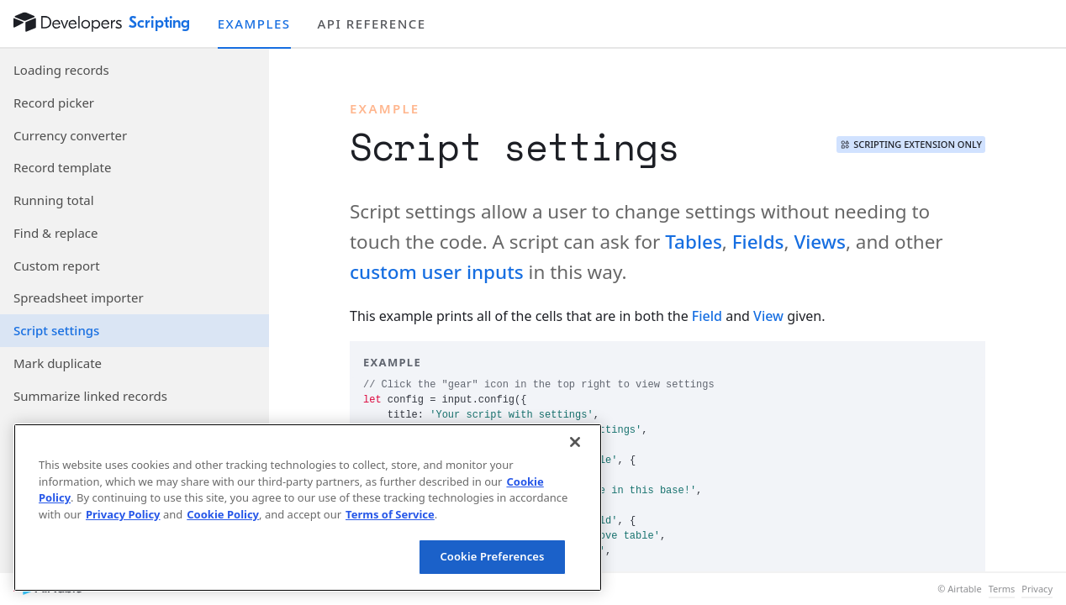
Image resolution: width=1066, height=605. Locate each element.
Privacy (1037, 589)
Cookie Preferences (492, 556)
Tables (693, 242)
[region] (307, 508)
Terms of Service (390, 514)
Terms (1002, 589)
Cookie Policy (223, 514)
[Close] (575, 442)
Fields (758, 242)
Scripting (160, 22)
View (768, 316)
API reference (372, 23)
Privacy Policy (123, 514)
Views (819, 242)
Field (707, 316)
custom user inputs (437, 272)
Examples (254, 23)
